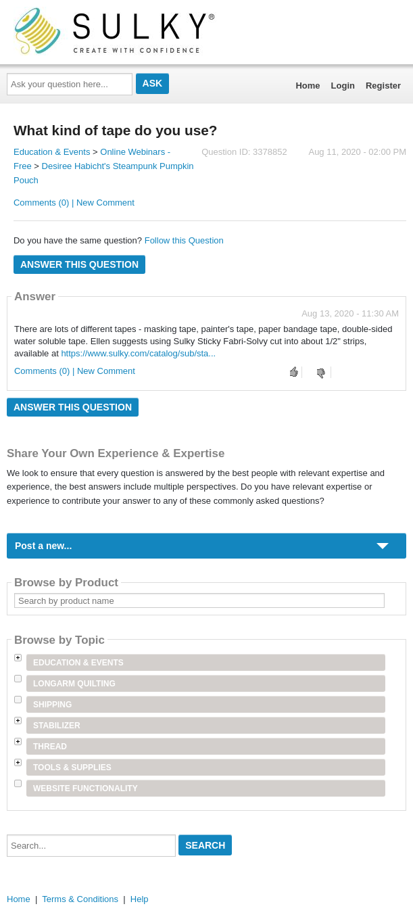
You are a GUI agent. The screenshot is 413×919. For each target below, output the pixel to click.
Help (139, 899)
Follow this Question (184, 240)
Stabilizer (56, 725)
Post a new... (43, 545)
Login (343, 85)
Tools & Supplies (72, 767)
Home (307, 85)
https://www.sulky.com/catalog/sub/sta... (138, 353)
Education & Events (52, 152)
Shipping (52, 704)
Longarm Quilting (74, 683)
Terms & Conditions (80, 899)
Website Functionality (85, 788)
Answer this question (79, 264)
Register (383, 85)
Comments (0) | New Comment (74, 202)
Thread (50, 746)
